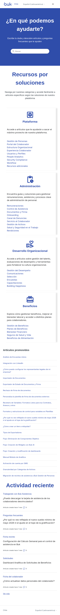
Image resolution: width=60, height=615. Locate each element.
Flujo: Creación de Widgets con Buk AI (18, 445)
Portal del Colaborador (18, 144)
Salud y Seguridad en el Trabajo (22, 227)
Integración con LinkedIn (13, 363)
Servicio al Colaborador (18, 221)
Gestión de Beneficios (17, 325)
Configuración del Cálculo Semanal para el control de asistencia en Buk (29, 543)
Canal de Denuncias (17, 218)
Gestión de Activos (16, 224)
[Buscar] (30, 51)
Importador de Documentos (14, 378)
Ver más (6, 594)
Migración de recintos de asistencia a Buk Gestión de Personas (29, 476)
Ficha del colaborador (13, 577)
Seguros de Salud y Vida (19, 335)
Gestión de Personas (17, 141)
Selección (12, 276)
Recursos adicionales (17, 166)
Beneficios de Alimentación (20, 338)
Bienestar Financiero (17, 332)
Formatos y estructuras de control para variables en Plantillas (28, 411)
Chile (5, 610)
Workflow (11, 163)
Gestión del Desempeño (18, 270)
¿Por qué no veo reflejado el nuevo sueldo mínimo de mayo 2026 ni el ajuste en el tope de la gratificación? (29, 419)
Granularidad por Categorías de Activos (19, 469)
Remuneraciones (15, 206)
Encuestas (12, 280)
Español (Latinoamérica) (34, 4)
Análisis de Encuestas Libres (14, 357)
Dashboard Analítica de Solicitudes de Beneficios (27, 562)
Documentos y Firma (17, 212)
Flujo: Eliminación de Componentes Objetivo (21, 439)
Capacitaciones (14, 283)
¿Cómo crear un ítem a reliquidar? (17, 426)
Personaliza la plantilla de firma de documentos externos (26, 396)
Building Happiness (16, 286)
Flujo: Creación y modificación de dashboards (21, 451)
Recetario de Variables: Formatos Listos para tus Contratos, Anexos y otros (27, 404)
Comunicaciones (15, 273)
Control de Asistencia (17, 209)
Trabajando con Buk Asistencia (17, 494)
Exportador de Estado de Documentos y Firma (22, 384)
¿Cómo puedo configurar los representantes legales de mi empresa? (26, 370)
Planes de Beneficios (17, 329)
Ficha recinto (9, 537)
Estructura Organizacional (19, 147)
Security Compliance (17, 160)
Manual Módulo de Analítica (14, 457)
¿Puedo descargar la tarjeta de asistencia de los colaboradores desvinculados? (26, 500)
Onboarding (12, 215)
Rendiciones (13, 230)
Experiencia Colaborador (19, 150)
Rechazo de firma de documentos (17, 390)
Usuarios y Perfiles (16, 153)
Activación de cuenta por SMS (15, 463)
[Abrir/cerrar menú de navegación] (53, 4)
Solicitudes (8, 558)
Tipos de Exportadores (12, 432)
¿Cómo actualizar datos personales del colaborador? (29, 581)
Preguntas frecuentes (13, 515)
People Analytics (15, 157)
